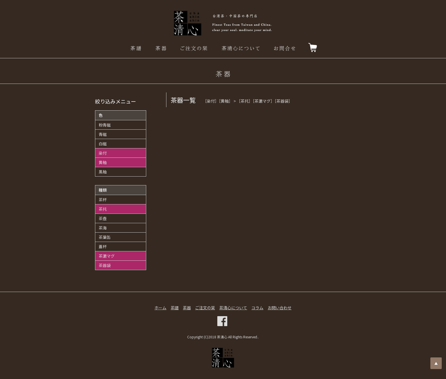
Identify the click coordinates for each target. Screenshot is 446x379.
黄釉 (103, 162)
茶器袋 (105, 265)
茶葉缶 (105, 237)
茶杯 (103, 199)
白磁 (103, 143)
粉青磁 (105, 125)
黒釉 (103, 172)
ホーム (160, 307)
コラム (257, 307)
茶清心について (233, 307)
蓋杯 (103, 246)
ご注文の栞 (205, 307)
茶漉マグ (107, 256)
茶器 (187, 307)
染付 (103, 153)
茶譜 (175, 307)
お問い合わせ (280, 307)
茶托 (103, 209)
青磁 (103, 134)
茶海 (103, 228)
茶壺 (103, 218)
